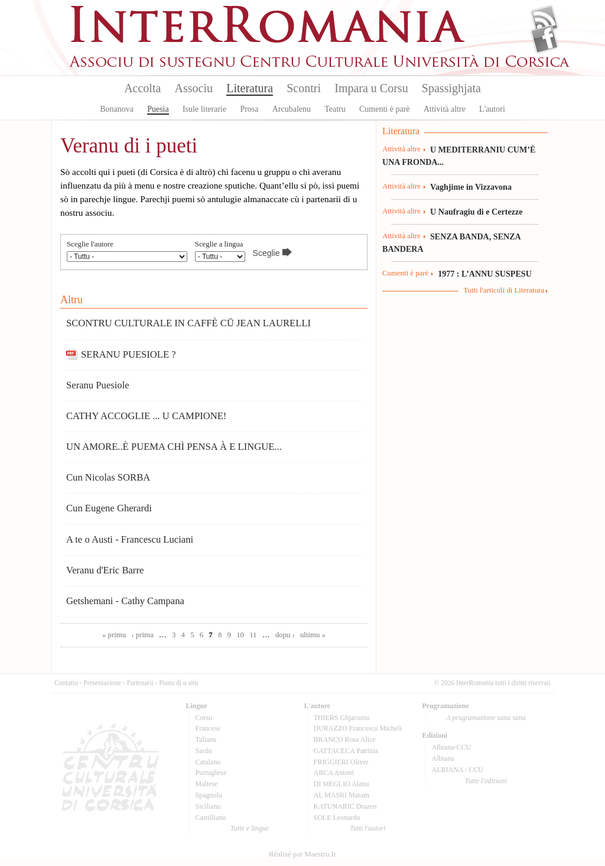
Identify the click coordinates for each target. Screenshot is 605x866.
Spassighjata (451, 88)
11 (252, 635)
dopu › (285, 635)
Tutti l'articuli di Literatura (503, 290)
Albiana (443, 758)
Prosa (249, 109)
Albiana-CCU (451, 747)
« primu (114, 635)
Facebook (544, 39)
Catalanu (208, 762)
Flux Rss (544, 19)
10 (240, 635)
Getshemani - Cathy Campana (125, 600)
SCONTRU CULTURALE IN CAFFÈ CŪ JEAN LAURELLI (188, 323)
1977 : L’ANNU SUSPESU (485, 273)
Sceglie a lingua (219, 244)
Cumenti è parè (384, 109)
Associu (194, 88)
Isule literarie (204, 109)
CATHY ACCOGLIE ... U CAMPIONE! (146, 415)
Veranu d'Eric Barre (105, 570)
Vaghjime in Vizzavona (471, 187)
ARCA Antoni (334, 772)
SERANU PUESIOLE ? (128, 354)
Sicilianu (208, 806)
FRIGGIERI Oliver (341, 762)
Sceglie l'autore (90, 244)
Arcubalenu (291, 109)
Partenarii (140, 682)
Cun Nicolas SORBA (108, 477)
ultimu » (313, 635)
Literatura (249, 88)
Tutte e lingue (249, 828)
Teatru (335, 109)
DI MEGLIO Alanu (341, 784)
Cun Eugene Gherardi (109, 508)
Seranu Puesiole (97, 385)
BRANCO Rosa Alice (345, 739)
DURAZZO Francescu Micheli (358, 728)
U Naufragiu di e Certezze (476, 211)
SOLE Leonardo (337, 817)
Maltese (207, 784)
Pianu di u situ (178, 682)
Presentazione (102, 682)
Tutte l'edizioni (486, 781)
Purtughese (211, 772)
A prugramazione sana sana (486, 717)
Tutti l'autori (367, 828)
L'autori (492, 109)
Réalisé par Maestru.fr (302, 854)
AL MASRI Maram (341, 795)
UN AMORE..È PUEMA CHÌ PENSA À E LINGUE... (174, 446)
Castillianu (211, 817)
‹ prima (142, 635)
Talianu (206, 739)
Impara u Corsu (371, 88)
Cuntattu (66, 682)
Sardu (204, 751)
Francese (208, 728)
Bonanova (117, 109)
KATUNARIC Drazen (345, 806)
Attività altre (445, 109)
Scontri (304, 88)
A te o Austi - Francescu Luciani (129, 539)
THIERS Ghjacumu (342, 717)
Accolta (142, 88)
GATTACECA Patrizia (346, 751)
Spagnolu (209, 795)
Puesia (158, 109)
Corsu (204, 717)
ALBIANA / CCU (457, 770)
